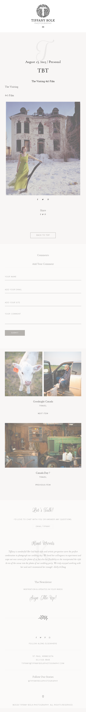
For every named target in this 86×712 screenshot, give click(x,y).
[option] (43, 558)
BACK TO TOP (43, 237)
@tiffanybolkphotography (43, 686)
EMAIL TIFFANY (43, 531)
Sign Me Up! (43, 602)
